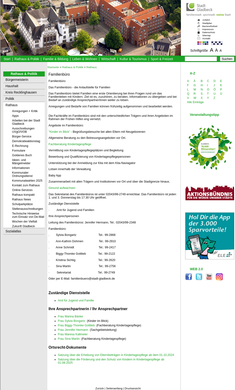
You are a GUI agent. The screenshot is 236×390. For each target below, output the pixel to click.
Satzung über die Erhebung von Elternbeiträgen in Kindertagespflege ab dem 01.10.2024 (116, 355)
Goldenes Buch (22, 155)
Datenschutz (208, 32)
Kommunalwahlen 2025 (27, 180)
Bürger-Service (22, 136)
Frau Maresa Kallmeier (73, 334)
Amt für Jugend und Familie (76, 300)
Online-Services (22, 190)
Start (7, 59)
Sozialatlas (13, 231)
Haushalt (12, 86)
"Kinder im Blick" (59, 131)
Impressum (208, 29)
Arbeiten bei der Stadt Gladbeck (26, 122)
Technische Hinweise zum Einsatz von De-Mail (28, 215)
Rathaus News (21, 199)
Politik (10, 99)
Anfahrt (206, 20)
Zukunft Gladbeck (23, 226)
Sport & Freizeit (162, 59)
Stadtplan (207, 23)
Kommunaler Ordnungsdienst (22, 174)
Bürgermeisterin (17, 80)
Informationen (21, 168)
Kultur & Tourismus (133, 59)
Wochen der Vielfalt (24, 221)
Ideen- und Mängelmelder (21, 161)
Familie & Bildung (55, 59)
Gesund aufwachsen (62, 188)
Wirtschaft (108, 59)
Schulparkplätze (22, 204)
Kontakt (206, 38)
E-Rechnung (20, 146)
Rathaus (12, 105)
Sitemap (206, 35)
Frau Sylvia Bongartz (71, 321)
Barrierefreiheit (209, 26)
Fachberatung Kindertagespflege (70, 144)
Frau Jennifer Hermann (73, 330)
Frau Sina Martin (69, 338)
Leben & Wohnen (84, 59)
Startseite (53, 67)
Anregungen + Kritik (25, 111)
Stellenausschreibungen (27, 209)
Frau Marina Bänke (70, 316)
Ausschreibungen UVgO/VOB (23, 130)
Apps (15, 115)
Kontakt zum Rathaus (26, 185)
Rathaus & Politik (27, 59)
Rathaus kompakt (23, 194)
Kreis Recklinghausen (21, 92)
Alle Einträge (195, 102)
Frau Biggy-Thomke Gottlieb (76, 325)
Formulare (18, 150)
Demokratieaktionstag (26, 141)
